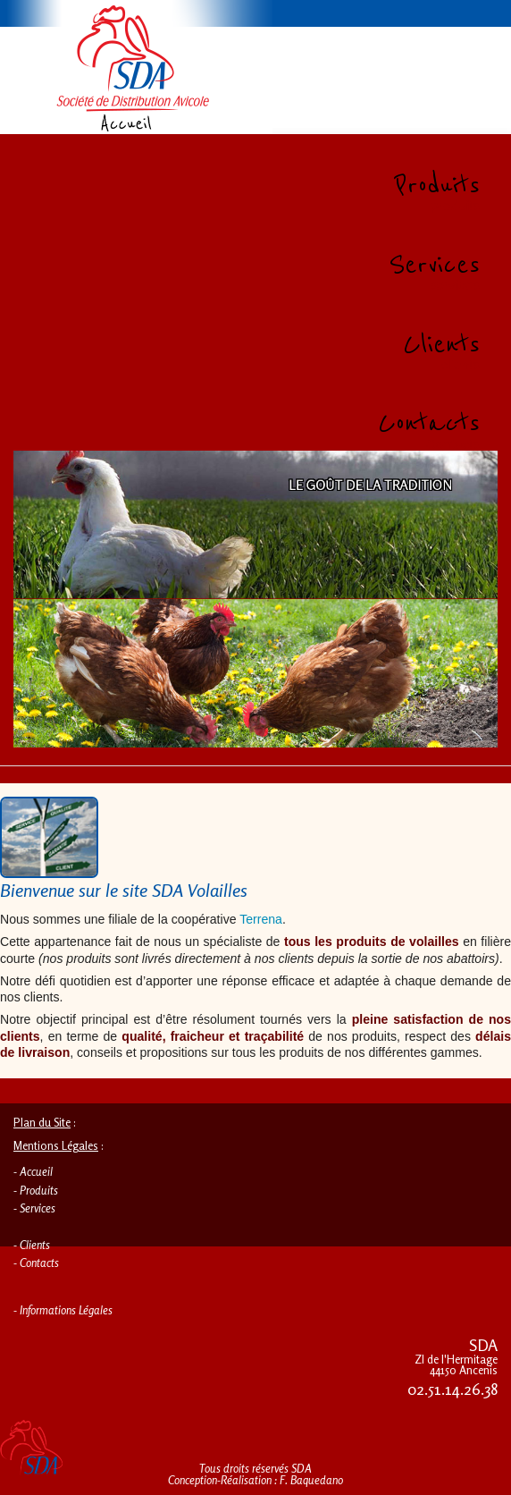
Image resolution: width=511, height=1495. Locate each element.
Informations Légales (66, 1310)
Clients (35, 1244)
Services (37, 1208)
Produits (39, 1190)
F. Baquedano (311, 1480)
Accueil (36, 1171)
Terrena (260, 919)
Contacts (39, 1262)
